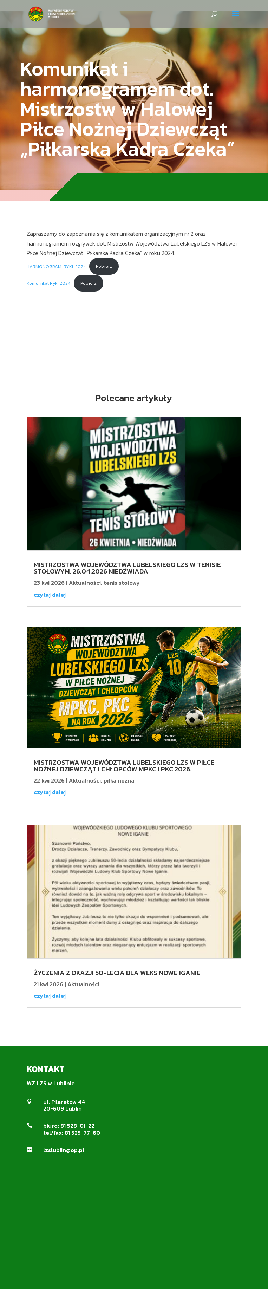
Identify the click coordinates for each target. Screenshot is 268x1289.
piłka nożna (119, 780)
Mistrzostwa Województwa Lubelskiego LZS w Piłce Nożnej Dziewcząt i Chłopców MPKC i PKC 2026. (124, 765)
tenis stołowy (122, 582)
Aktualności (85, 582)
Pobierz (104, 266)
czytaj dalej (50, 594)
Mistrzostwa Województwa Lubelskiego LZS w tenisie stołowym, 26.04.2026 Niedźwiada (127, 568)
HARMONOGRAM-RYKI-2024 (56, 266)
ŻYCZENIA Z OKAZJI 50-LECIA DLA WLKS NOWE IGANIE (117, 973)
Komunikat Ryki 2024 (48, 283)
